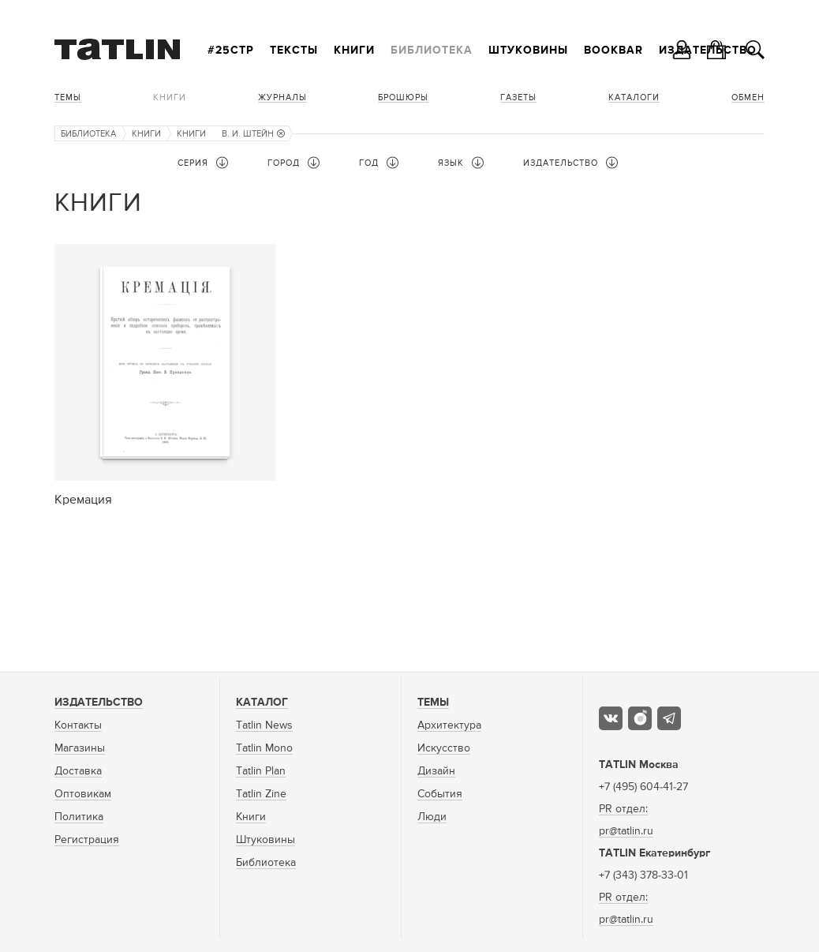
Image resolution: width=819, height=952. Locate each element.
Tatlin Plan (261, 771)
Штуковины (528, 50)
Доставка (78, 771)
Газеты (518, 97)
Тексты (294, 50)
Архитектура (449, 725)
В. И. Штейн (253, 133)
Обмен (748, 97)
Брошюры (403, 97)
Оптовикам (82, 794)
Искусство (443, 748)
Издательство (98, 702)
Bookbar (613, 50)
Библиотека (432, 50)
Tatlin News (264, 725)
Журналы (282, 97)
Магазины (79, 748)
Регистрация (86, 839)
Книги (354, 50)
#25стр (231, 50)
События (439, 794)
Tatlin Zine (261, 794)
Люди (432, 817)
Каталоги (634, 97)
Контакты (78, 725)
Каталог (262, 702)
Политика (78, 817)
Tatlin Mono (264, 748)
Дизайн (436, 771)
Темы (67, 97)
